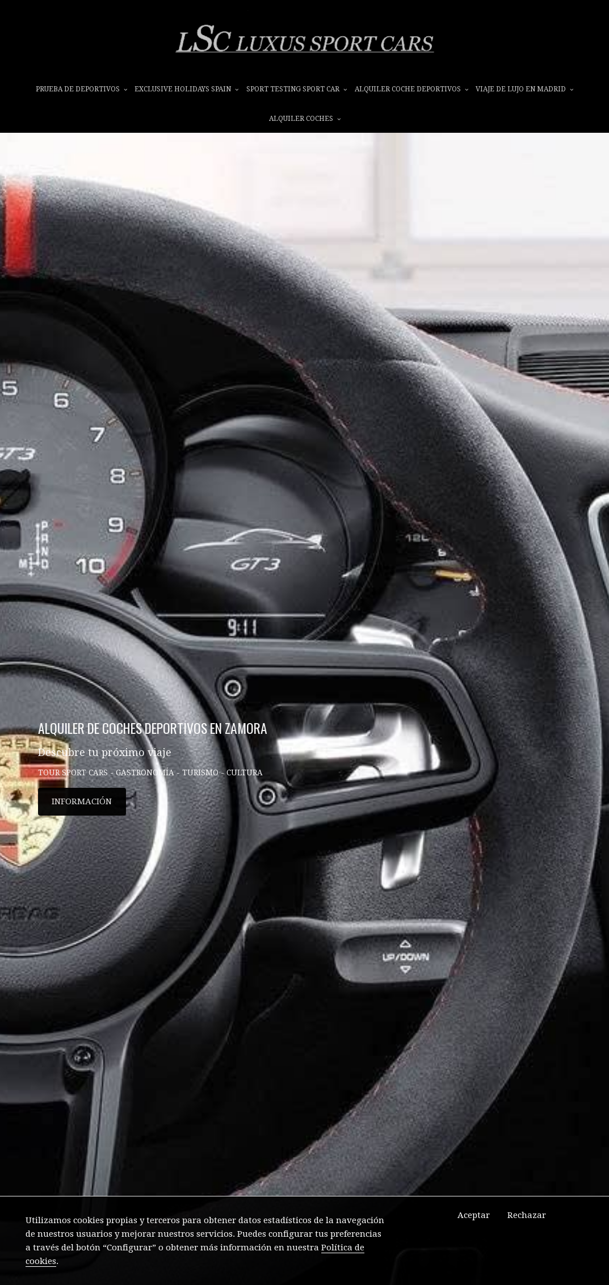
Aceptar (473, 1215)
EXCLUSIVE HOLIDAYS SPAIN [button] (186, 89)
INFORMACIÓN (82, 801)
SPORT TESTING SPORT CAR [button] (296, 89)
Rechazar (526, 1215)
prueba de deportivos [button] (81, 89)
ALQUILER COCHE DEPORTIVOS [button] (411, 89)
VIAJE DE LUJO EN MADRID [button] (524, 89)
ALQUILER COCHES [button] (305, 119)
